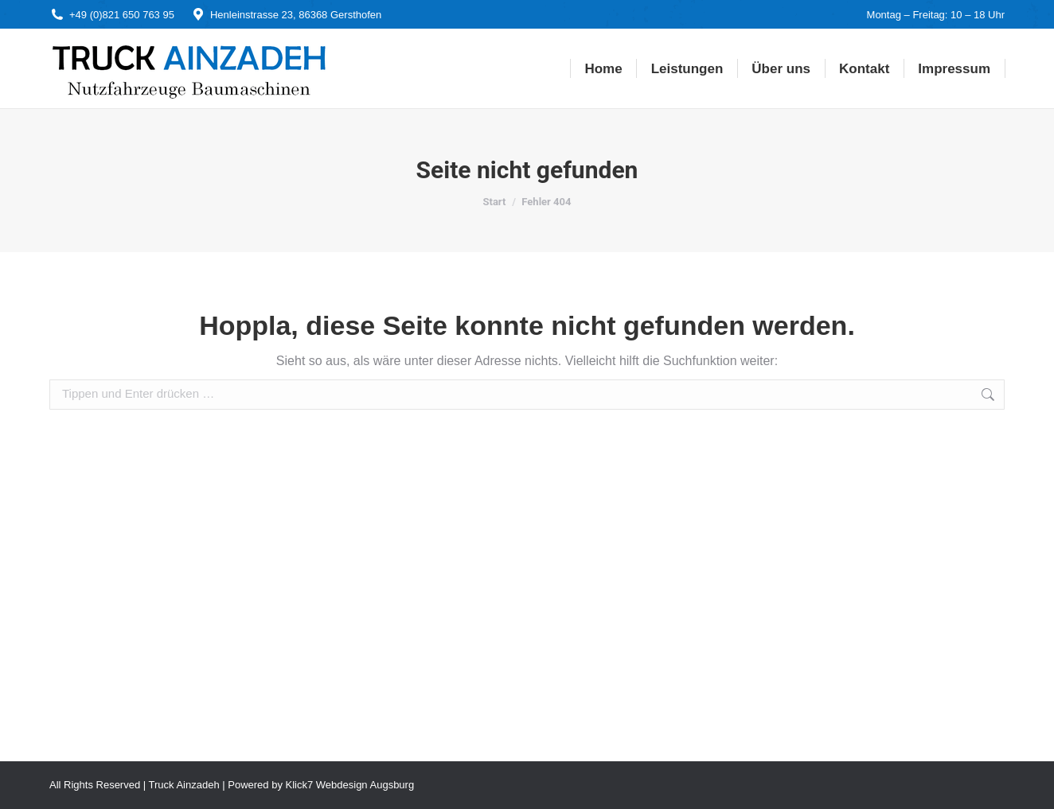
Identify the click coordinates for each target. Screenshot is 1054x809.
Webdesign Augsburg (365, 785)
